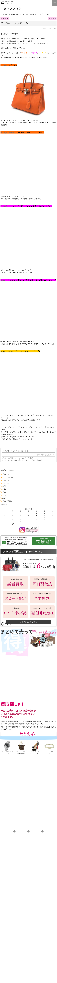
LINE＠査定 (42, 2)
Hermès (3, 65)
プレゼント (5, 474)
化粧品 (4, 486)
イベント (5, 495)
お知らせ (5, 498)
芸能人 (4, 489)
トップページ (16, 458)
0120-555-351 (48, 2)
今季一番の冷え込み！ (44, 455)
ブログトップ (6, 458)
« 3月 (12, 524)
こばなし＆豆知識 (14, 460)
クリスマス (5, 480)
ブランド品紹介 (36, 460)
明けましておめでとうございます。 (17, 451)
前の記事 (5, 18)
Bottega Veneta (7, 132)
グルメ (4, 492)
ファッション (26, 460)
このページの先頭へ (28, 458)
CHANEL (4, 206)
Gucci (3, 280)
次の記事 (51, 18)
